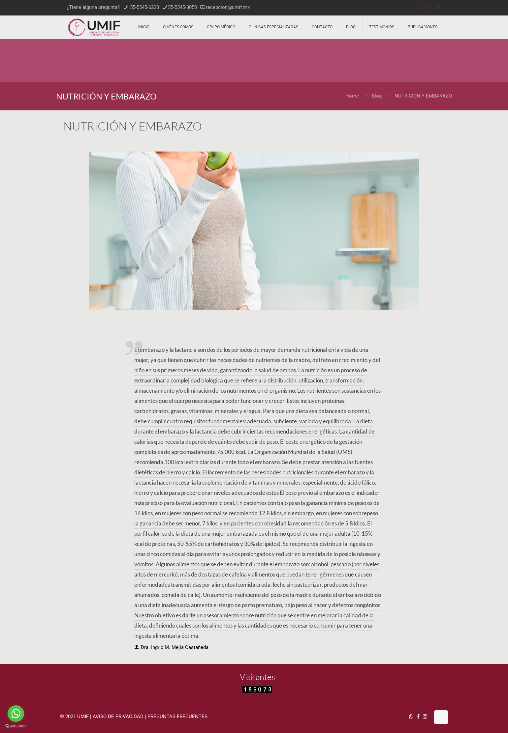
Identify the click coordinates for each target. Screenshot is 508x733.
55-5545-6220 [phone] (144, 7)
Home (352, 96)
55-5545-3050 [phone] (182, 7)
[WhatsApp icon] (421, 8)
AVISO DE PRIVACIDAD (118, 716)
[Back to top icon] (441, 717)
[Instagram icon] (437, 8)
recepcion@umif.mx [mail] (228, 7)
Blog (377, 96)
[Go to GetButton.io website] (15, 726)
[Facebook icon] (429, 8)
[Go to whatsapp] (16, 713)
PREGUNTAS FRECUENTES (177, 716)
